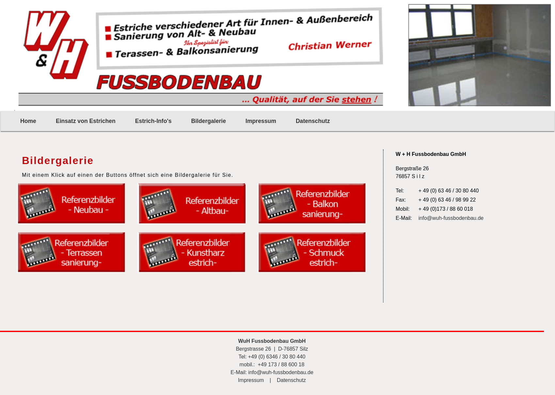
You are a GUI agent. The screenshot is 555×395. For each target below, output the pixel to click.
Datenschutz (313, 121)
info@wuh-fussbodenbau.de (451, 218)
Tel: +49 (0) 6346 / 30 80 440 (271, 356)
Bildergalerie (208, 121)
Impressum (261, 121)
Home (28, 121)
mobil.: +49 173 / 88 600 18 (272, 364)
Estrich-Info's (153, 121)
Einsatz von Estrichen (86, 121)
